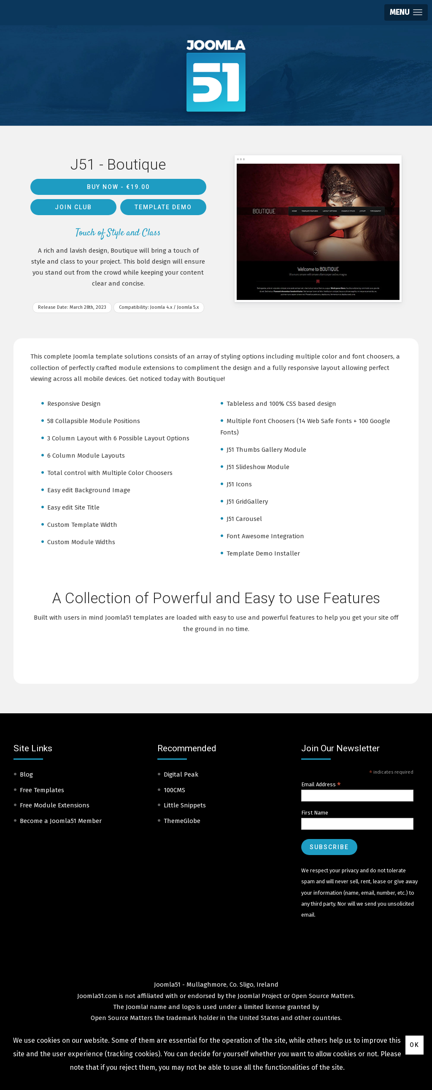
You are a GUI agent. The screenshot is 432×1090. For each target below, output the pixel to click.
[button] (406, 12)
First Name (314, 812)
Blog (26, 774)
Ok (414, 1044)
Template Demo (163, 207)
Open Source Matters (323, 996)
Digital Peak (181, 774)
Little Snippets (185, 805)
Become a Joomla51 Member (61, 821)
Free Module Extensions (54, 805)
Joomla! (137, 1007)
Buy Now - (118, 186)
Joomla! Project (259, 996)
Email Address (321, 784)
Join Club (73, 207)
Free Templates (42, 790)
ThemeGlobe (182, 821)
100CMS (174, 790)
